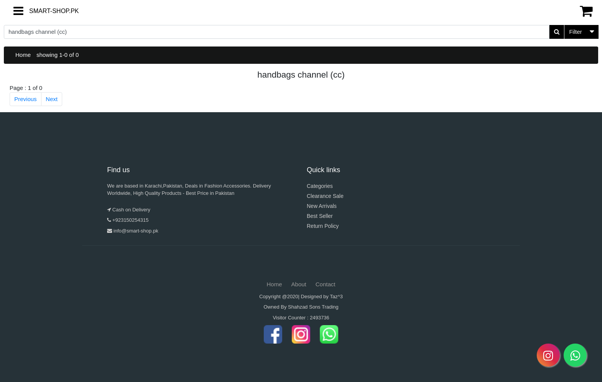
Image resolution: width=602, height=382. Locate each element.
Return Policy (323, 226)
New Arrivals (322, 206)
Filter (575, 31)
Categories (320, 186)
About (298, 284)
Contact (326, 284)
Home (23, 54)
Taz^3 (336, 296)
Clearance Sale (325, 196)
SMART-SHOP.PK (40, 11)
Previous (25, 99)
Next (52, 99)
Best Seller (320, 216)
